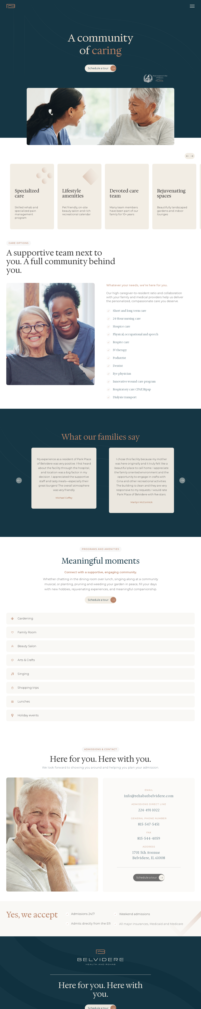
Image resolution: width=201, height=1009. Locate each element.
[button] (192, 6)
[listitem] (32, 197)
